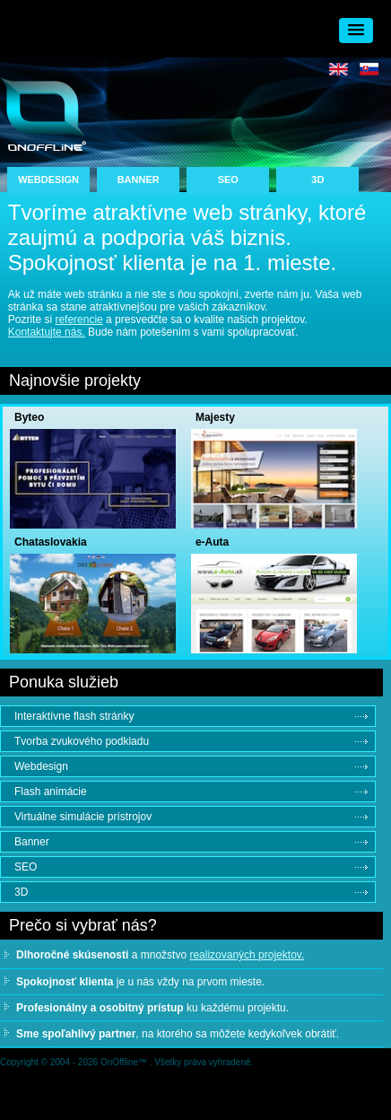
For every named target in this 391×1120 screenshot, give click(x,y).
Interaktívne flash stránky (74, 716)
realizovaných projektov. (246, 955)
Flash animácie (50, 791)
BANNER (138, 179)
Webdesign (41, 766)
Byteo (29, 417)
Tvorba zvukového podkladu (81, 741)
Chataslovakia (50, 542)
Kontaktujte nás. (46, 332)
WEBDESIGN (48, 179)
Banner (31, 842)
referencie (78, 319)
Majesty (215, 417)
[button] (356, 30)
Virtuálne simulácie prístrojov (83, 816)
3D (317, 179)
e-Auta (212, 542)
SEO (228, 179)
